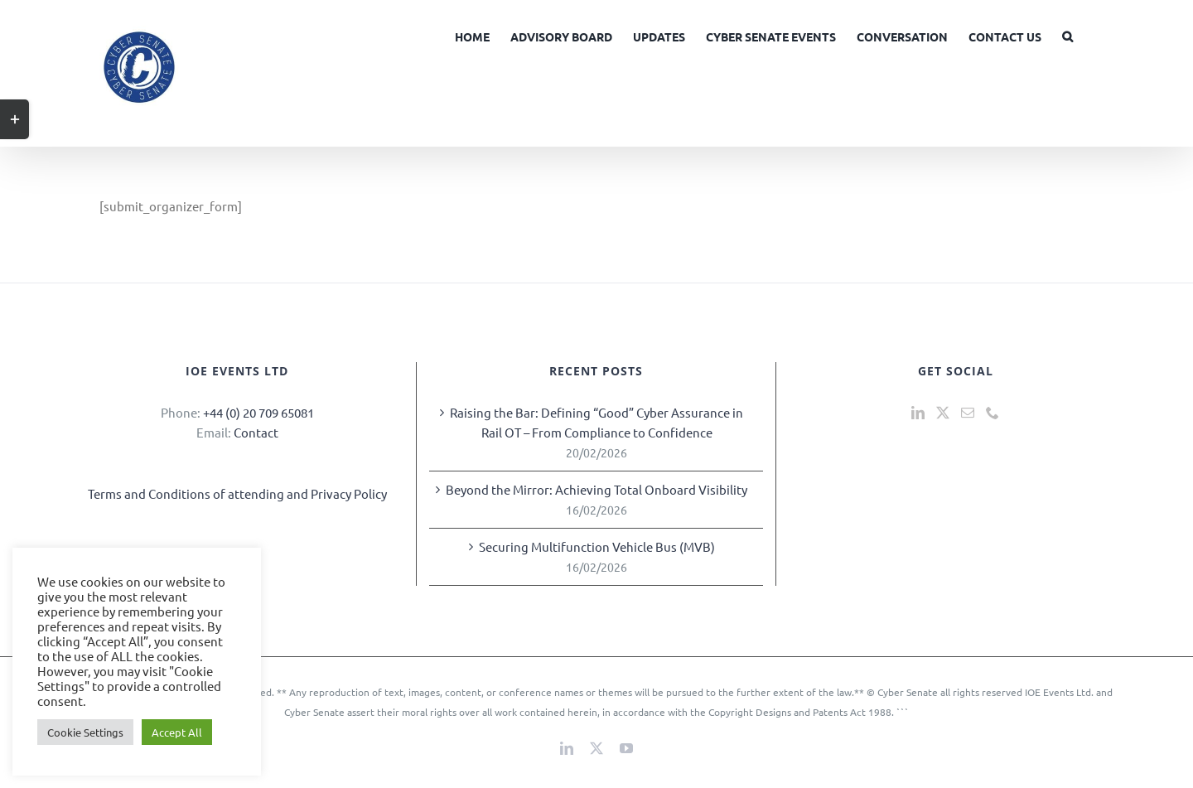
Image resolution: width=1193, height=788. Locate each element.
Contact (256, 432)
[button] (1067, 35)
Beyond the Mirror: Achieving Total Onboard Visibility (596, 489)
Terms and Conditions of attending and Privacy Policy (237, 493)
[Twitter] (942, 412)
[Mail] (967, 412)
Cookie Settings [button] (85, 732)
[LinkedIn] (918, 412)
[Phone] (992, 412)
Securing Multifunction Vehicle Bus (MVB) (597, 546)
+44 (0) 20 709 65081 (258, 412)
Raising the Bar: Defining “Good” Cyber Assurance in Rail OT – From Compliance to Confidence (596, 422)
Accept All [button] (177, 732)
